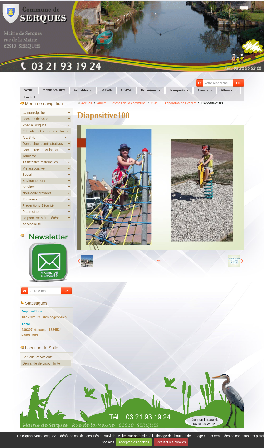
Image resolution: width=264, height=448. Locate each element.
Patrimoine (31, 212)
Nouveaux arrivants (37, 193)
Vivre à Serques (34, 125)
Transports (177, 90)
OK (238, 83)
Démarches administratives (43, 144)
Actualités (80, 90)
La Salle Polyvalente (38, 357)
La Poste (106, 90)
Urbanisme (148, 90)
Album (102, 103)
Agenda (202, 90)
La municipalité (34, 113)
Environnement (34, 181)
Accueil (29, 90)
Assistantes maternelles (40, 162)
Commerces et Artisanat (40, 150)
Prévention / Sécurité (38, 205)
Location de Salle (35, 119)
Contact (29, 97)
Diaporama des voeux (179, 103)
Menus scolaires (54, 90)
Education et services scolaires (45, 131)
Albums (226, 90)
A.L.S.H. (29, 137)
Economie (30, 199)
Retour (161, 261)
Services (29, 187)
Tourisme (29, 156)
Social (27, 174)
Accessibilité (32, 224)
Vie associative (34, 168)
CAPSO (126, 90)
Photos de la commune (129, 103)
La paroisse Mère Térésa (41, 218)
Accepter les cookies (133, 442)
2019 (154, 103)
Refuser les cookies (171, 442)
